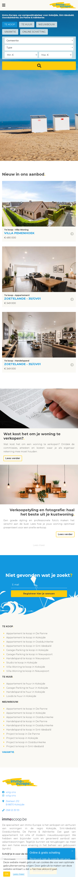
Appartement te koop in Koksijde (26, 637)
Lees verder (12, 458)
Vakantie (10, 31)
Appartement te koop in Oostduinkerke (29, 641)
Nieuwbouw (46, 24)
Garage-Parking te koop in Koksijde (27, 650)
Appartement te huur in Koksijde (25, 683)
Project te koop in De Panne (23, 734)
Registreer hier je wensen (39, 593)
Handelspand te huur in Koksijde (25, 692)
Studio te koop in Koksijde (21, 662)
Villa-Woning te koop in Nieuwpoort (27, 671)
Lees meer (39, 545)
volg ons (9, 792)
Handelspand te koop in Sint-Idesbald (28, 729)
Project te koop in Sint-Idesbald (25, 746)
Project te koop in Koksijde (22, 738)
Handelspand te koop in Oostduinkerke (29, 725)
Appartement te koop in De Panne (26, 633)
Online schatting (34, 31)
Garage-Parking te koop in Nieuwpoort (29, 654)
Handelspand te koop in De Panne (26, 721)
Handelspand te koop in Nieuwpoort (28, 658)
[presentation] (71, 204)
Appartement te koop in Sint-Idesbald (28, 646)
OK (6, 874)
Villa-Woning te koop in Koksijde (25, 666)
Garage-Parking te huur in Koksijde (27, 688)
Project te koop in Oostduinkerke (26, 742)
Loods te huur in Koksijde (21, 696)
